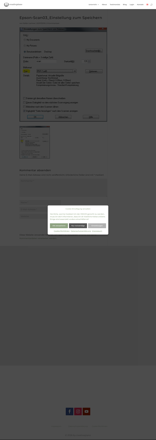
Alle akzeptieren (59, 226)
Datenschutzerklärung (81, 231)
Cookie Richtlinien (62, 231)
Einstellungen (97, 226)
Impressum (97, 231)
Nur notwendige (78, 226)
